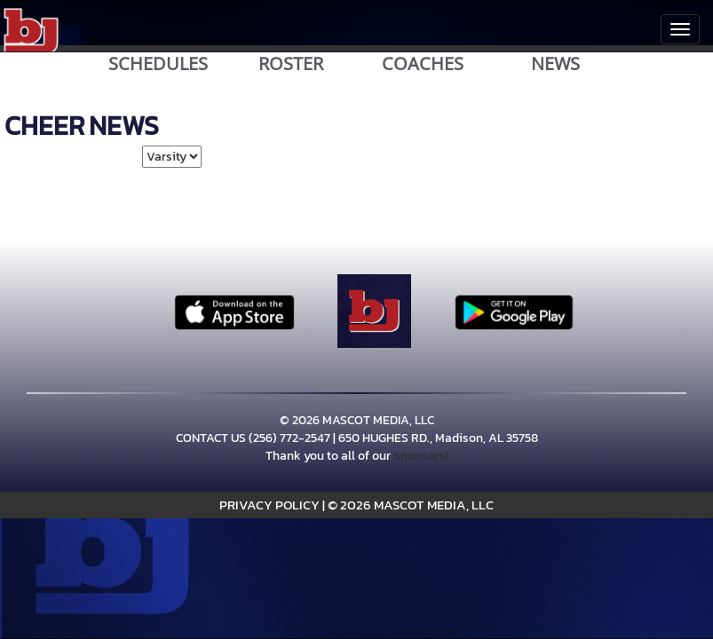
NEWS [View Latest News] (555, 64)
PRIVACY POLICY (269, 504)
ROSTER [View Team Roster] (290, 64)
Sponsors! (420, 455)
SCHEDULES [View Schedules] (158, 64)
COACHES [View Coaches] (422, 64)
